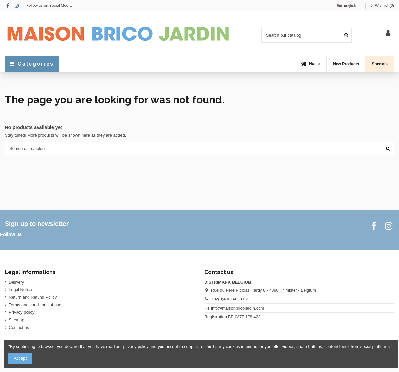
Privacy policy (21, 312)
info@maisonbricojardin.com (237, 308)
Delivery (16, 282)
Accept (20, 358)
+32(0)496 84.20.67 (229, 299)
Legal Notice (20, 289)
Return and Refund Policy (33, 297)
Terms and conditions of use (35, 304)
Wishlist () (381, 5)
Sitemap (16, 319)
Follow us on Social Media (48, 5)
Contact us (19, 327)
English (349, 5)
